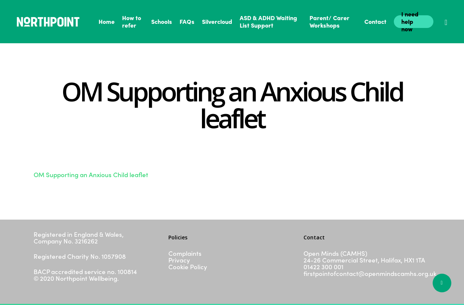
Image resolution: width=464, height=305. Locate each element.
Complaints (185, 253)
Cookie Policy (187, 266)
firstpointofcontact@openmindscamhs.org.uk (369, 273)
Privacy (179, 259)
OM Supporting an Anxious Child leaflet (91, 174)
